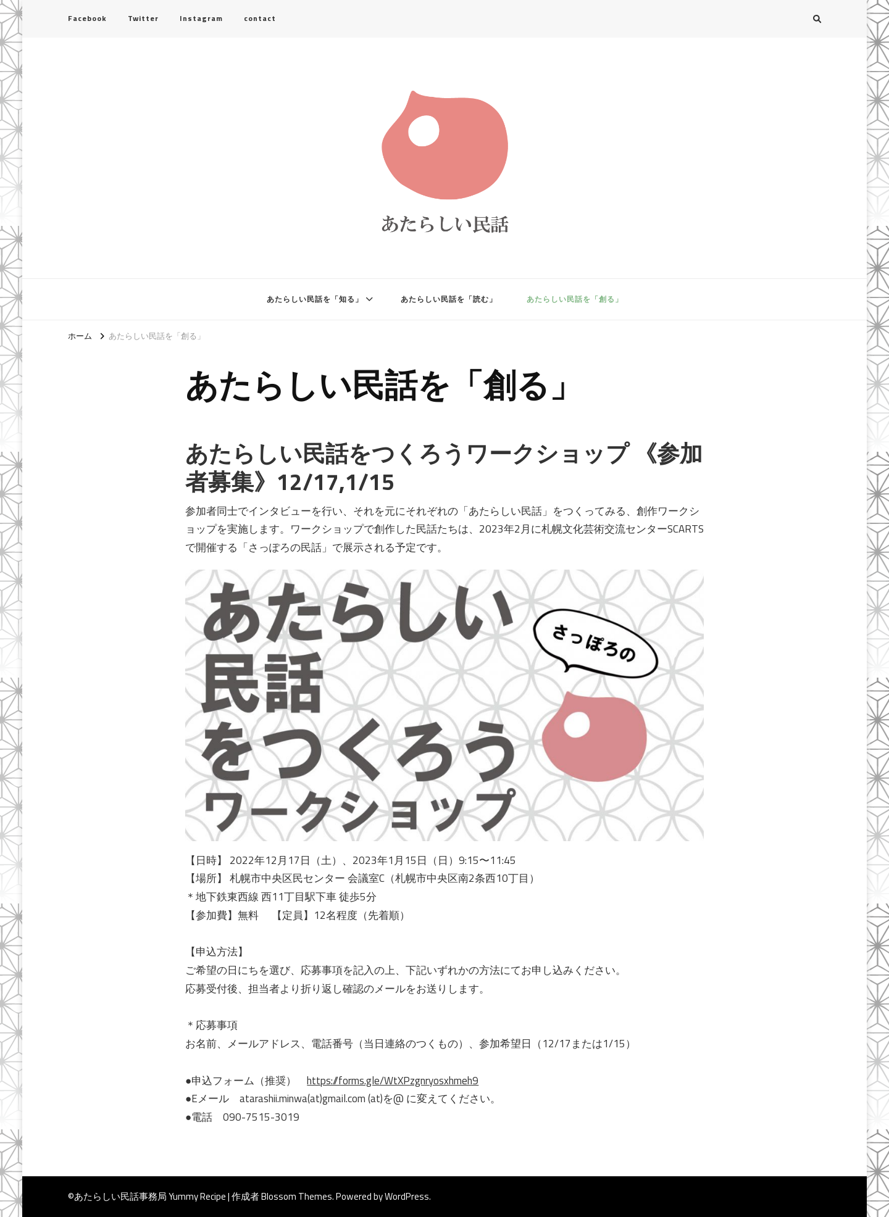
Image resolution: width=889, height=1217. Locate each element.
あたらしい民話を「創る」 (575, 299)
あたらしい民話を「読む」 (449, 299)
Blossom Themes (296, 1196)
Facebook (87, 18)
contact (260, 18)
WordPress (407, 1196)
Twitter (143, 18)
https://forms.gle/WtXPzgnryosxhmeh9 (392, 1081)
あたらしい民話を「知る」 (315, 299)
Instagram (201, 18)
